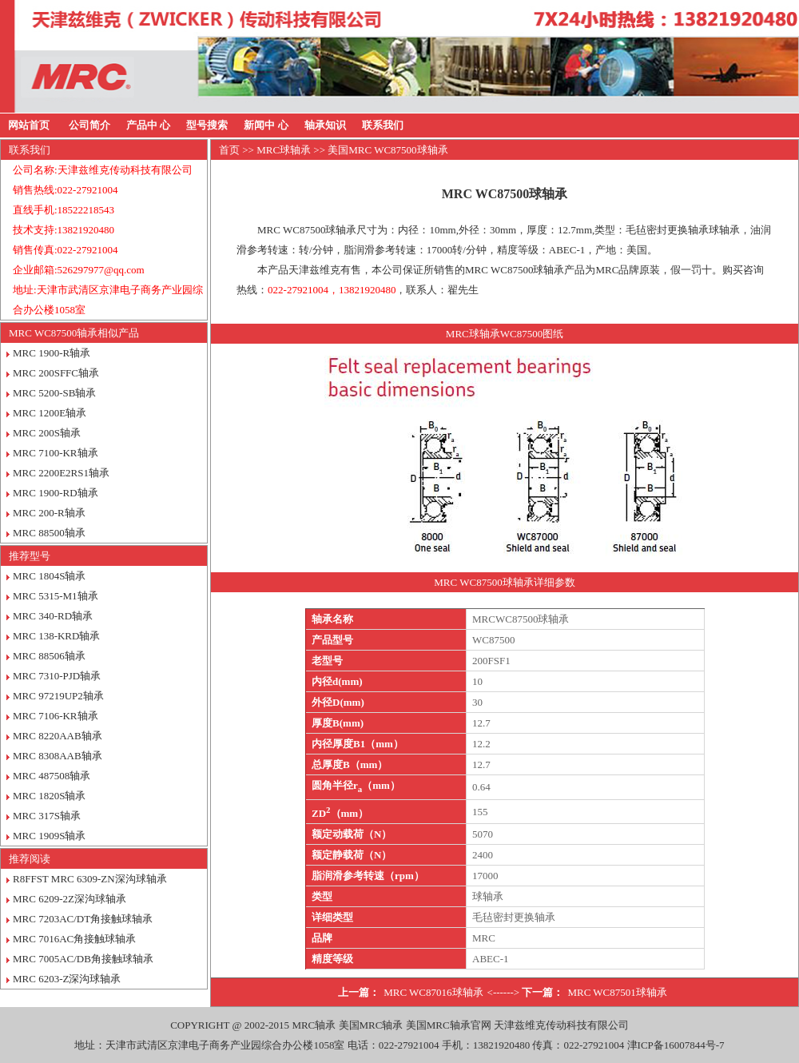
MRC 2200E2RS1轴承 (61, 473)
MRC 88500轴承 (49, 533)
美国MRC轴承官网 (448, 1025)
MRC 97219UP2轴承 (58, 696)
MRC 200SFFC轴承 (56, 373)
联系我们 (382, 125)
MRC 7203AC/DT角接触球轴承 (83, 919)
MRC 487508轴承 (51, 776)
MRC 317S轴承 (47, 816)
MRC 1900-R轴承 (51, 353)
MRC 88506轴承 (49, 656)
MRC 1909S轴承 (49, 836)
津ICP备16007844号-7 (676, 1045)
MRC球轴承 (283, 150)
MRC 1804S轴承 (49, 576)
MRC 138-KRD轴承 (56, 636)
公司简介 (89, 125)
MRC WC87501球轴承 (616, 992)
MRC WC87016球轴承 (433, 992)
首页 (229, 150)
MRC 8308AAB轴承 (57, 756)
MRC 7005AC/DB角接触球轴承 (83, 959)
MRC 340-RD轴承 (53, 616)
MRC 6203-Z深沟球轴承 (67, 979)
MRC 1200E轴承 (49, 413)
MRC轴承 (314, 1025)
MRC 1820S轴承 (49, 796)
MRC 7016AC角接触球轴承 (74, 939)
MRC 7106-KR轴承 (55, 716)
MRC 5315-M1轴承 (55, 596)
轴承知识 (325, 125)
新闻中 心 (266, 125)
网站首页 (29, 125)
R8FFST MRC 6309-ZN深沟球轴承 (90, 879)
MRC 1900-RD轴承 (55, 493)
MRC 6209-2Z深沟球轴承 (69, 899)
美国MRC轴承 (371, 1025)
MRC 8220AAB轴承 (57, 736)
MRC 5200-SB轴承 (54, 393)
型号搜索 (207, 125)
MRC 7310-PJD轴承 (57, 676)
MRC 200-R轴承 (49, 513)
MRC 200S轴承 (47, 433)
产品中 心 (148, 125)
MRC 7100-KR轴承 (55, 453)
